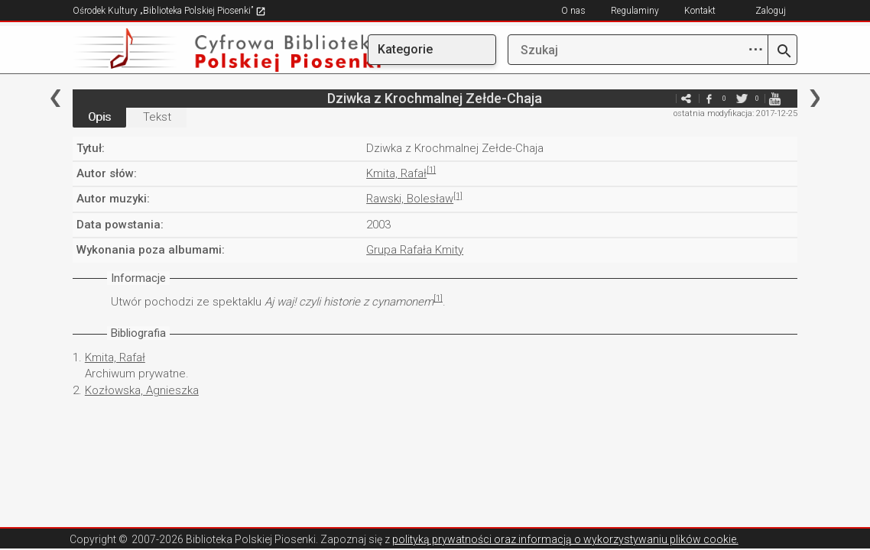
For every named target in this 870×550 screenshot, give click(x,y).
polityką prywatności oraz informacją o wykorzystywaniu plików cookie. (565, 539)
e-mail (662, 98)
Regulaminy (635, 10)
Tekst (157, 117)
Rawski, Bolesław (409, 198)
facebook (708, 98)
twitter (741, 98)
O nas (573, 10)
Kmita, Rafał (396, 173)
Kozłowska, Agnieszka (142, 390)
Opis (99, 117)
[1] (431, 170)
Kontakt (700, 10)
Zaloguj (770, 10)
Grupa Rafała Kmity (414, 250)
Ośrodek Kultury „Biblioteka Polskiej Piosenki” (169, 10)
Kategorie (405, 49)
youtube (774, 98)
